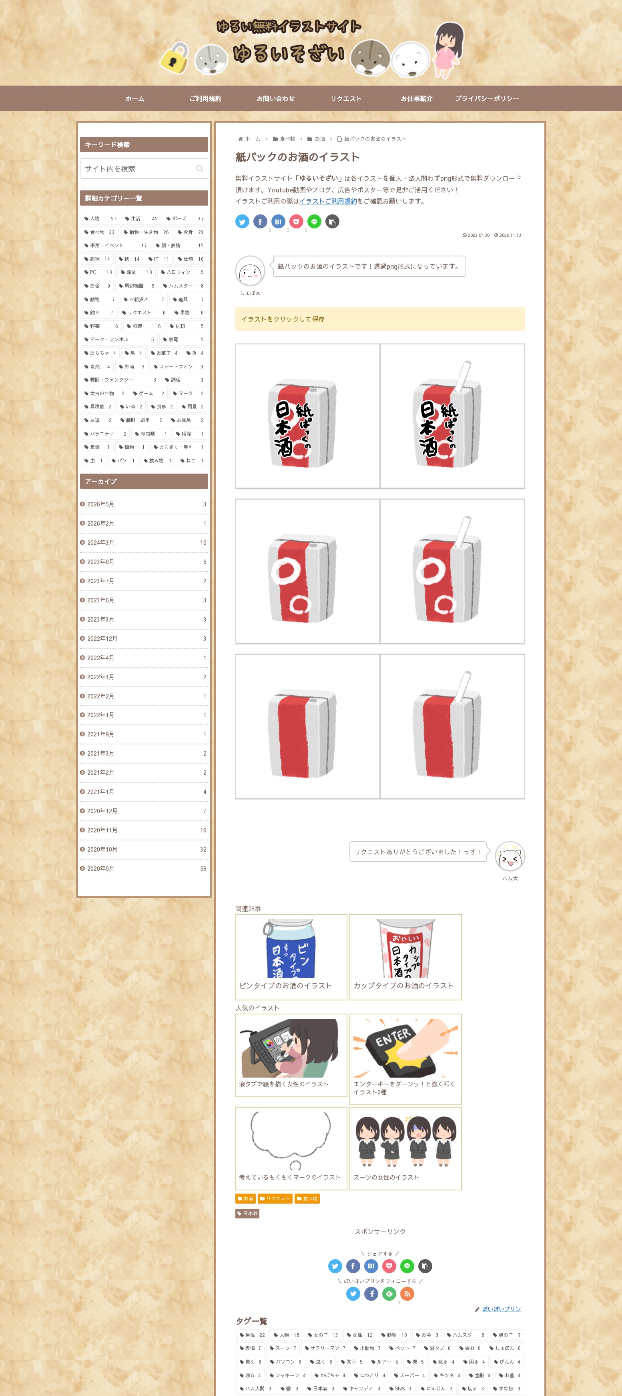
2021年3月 (146, 753)
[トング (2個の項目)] (359, 1283)
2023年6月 (146, 600)
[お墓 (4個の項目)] (510, 1256)
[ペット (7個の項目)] (402, 1229)
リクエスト (275, 1079)
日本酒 (247, 1094)
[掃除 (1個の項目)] (190, 434)
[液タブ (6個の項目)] (437, 1229)
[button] (200, 168)
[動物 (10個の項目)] (394, 1216)
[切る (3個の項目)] (473, 1270)
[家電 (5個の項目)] (183, 340)
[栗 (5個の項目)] (415, 1243)
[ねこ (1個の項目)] (192, 461)
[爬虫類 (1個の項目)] (151, 434)
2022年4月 (146, 658)
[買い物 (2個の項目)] (506, 1283)
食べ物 (307, 1079)
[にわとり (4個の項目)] (370, 1256)
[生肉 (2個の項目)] (252, 1296)
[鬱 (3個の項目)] (289, 1270)
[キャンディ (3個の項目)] (362, 1270)
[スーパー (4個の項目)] (410, 1256)
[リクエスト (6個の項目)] (143, 313)
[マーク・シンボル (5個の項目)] (119, 340)
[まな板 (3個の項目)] (507, 1270)
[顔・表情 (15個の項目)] (179, 246)
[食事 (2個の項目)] (162, 407)
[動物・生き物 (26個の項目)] (146, 232)
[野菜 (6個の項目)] (101, 326)
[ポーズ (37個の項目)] (185, 219)
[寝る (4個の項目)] (250, 1256)
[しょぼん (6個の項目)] (505, 1229)
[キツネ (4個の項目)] (447, 1256)
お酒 (245, 1079)
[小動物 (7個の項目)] (367, 1229)
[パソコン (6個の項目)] (286, 1243)
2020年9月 (146, 869)
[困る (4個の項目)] (474, 1243)
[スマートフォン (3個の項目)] (178, 367)
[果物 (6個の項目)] (189, 313)
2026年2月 (146, 523)
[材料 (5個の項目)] (186, 326)
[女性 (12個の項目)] (359, 1216)
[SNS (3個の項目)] (401, 1270)
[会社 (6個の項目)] (470, 1229)
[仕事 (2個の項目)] (479, 1296)
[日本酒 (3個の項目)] (321, 1270)
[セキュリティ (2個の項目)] (288, 1310)
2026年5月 (146, 504)
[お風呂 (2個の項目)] (479, 1310)
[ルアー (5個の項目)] (384, 1243)
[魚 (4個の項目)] (195, 353)
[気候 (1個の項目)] (97, 447)
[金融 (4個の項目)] (479, 1256)
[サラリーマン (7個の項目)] (325, 1229)
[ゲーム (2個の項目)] (149, 394)
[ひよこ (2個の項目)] (387, 1310)
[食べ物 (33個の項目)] (100, 232)
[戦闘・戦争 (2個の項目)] (141, 420)
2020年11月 (146, 830)
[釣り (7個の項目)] (99, 313)
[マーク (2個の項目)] (188, 394)
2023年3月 (146, 619)
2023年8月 (146, 562)
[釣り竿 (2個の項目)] (397, 1283)
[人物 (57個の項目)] (100, 219)
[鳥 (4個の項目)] (133, 353)
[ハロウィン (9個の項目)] (182, 272)
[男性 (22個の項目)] (252, 1216)
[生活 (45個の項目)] (141, 219)
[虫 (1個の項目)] (93, 461)
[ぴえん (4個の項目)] (507, 1243)
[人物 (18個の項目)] (286, 1216)
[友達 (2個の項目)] (98, 420)
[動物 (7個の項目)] (100, 300)
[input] (144, 168)
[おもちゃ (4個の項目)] (100, 353)
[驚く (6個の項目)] (250, 1243)
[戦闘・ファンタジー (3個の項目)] (120, 380)
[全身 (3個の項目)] (252, 1283)
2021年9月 (146, 734)
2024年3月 (146, 543)
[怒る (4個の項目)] (443, 1243)
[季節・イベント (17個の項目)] (115, 246)
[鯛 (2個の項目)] (325, 1283)
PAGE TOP (311, 1353)
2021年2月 (146, 773)
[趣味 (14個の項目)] (97, 259)
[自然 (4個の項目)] (97, 367)
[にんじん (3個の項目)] (437, 1270)
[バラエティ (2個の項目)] (105, 434)
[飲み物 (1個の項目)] (157, 461)
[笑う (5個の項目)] (351, 1243)
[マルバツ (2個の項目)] (440, 1296)
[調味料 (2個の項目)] (468, 1283)
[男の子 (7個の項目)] (507, 1216)
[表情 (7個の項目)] (250, 1229)
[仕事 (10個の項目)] (191, 259)
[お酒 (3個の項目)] (131, 367)
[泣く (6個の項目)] (321, 1243)
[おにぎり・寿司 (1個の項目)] (178, 447)
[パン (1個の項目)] (123, 461)
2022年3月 (146, 677)
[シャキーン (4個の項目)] (287, 1256)
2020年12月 (146, 811)
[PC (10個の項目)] (98, 272)
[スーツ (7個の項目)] (283, 1229)
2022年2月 (146, 696)
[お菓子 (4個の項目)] (164, 353)
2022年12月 (146, 639)
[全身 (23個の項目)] (190, 232)
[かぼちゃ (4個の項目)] (330, 1256)
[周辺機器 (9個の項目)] (136, 286)
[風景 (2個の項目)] (192, 407)
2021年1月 (146, 792)
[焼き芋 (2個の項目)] (322, 1296)
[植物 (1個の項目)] (131, 447)
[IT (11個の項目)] (159, 259)
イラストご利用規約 (328, 200)
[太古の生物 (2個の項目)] (104, 394)
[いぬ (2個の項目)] (131, 407)
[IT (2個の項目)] (510, 1296)
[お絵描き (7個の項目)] (144, 300)
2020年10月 (146, 849)
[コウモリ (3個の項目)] (290, 1283)
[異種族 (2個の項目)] (98, 407)
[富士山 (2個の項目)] (360, 1296)
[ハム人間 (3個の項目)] (256, 1270)
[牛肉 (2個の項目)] (286, 1296)
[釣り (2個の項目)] (432, 1283)
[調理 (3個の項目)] (184, 380)
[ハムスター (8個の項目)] (465, 1216)
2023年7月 (146, 581)
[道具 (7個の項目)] (188, 300)
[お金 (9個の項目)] (427, 1216)
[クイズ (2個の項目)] (399, 1296)
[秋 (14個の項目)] (129, 259)
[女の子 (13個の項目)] (323, 1216)
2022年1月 (146, 715)
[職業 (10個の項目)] (136, 272)
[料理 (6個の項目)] (144, 326)
